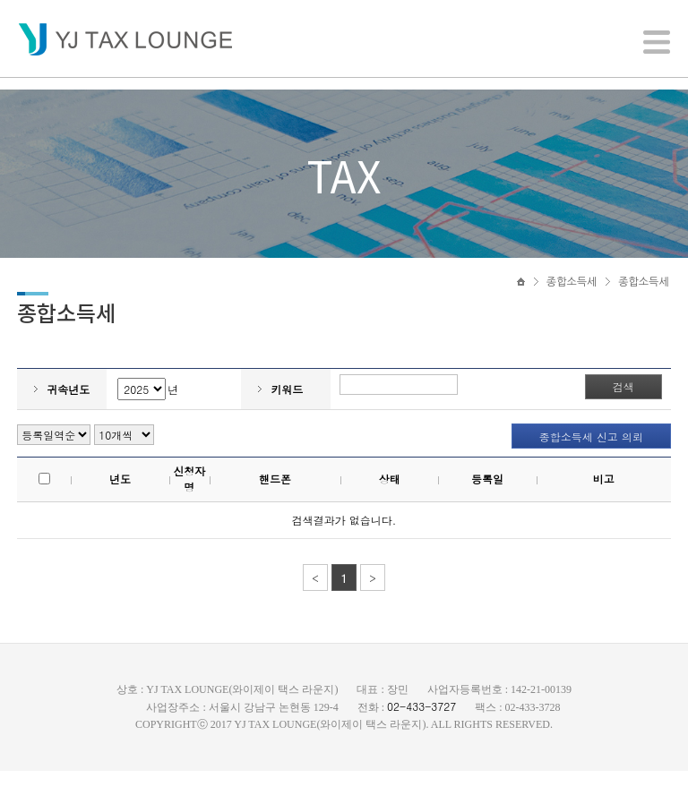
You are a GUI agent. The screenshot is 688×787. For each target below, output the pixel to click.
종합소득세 (571, 292)
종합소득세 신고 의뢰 (590, 453)
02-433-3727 (421, 722)
